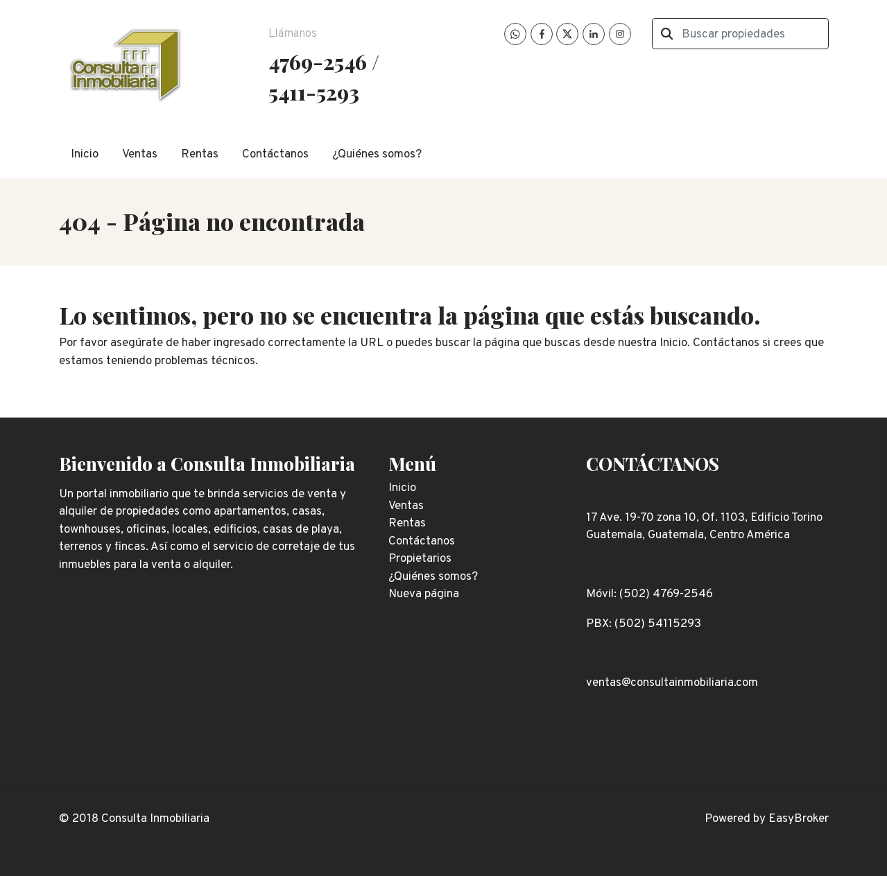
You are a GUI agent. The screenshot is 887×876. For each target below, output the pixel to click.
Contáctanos (275, 154)
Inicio (84, 154)
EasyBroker (798, 819)
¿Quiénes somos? (377, 154)
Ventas (139, 154)
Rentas (199, 154)
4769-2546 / (323, 61)
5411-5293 (313, 91)
